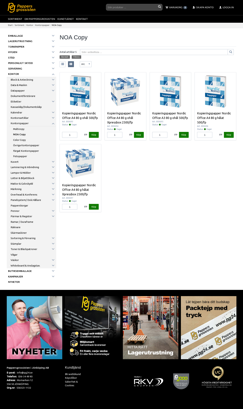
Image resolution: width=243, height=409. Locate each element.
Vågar (14, 254)
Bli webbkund (73, 374)
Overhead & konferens (24, 194)
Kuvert (15, 161)
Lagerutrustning (20, 41)
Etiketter (16, 101)
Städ (11, 57)
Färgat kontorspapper (26, 150)
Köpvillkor (71, 377)
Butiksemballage (20, 271)
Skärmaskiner (19, 232)
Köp (93, 134)
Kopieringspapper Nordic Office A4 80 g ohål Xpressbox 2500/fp (124, 118)
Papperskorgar (19, 205)
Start (10, 25)
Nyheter (14, 281)
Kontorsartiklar (20, 117)
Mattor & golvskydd (22, 183)
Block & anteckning (22, 79)
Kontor (29, 25)
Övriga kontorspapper (26, 145)
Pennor (15, 210)
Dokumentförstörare (23, 96)
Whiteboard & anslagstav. (25, 265)
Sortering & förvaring (23, 238)
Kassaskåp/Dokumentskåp (26, 106)
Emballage (15, 35)
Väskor (15, 260)
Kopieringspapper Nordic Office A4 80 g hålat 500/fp (214, 118)
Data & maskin (19, 85)
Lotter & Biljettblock (22, 178)
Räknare (15, 227)
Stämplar (16, 243)
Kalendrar (16, 112)
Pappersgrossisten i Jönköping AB (28, 367)
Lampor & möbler (21, 172)
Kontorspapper (42, 25)
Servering (15, 68)
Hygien (12, 52)
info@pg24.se (25, 372)
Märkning (16, 189)
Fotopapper (20, 156)
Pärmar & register (21, 216)
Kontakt (82, 18)
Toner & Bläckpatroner (24, 249)
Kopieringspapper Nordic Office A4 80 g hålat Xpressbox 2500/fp (79, 189)
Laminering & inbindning (25, 167)
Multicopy (18, 129)
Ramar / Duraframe (22, 221)
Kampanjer (15, 276)
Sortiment (15, 18)
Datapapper (18, 90)
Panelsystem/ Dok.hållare (26, 200)
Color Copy (19, 139)
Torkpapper (16, 46)
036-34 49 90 (25, 376)
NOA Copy (19, 134)
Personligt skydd (20, 63)
